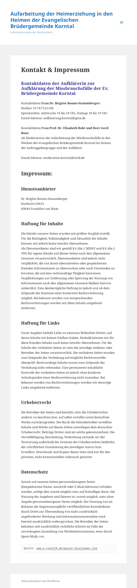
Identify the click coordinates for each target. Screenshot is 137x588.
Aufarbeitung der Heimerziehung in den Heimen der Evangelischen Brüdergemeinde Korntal (61, 19)
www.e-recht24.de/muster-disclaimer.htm (67, 548)
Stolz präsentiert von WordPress (40, 581)
